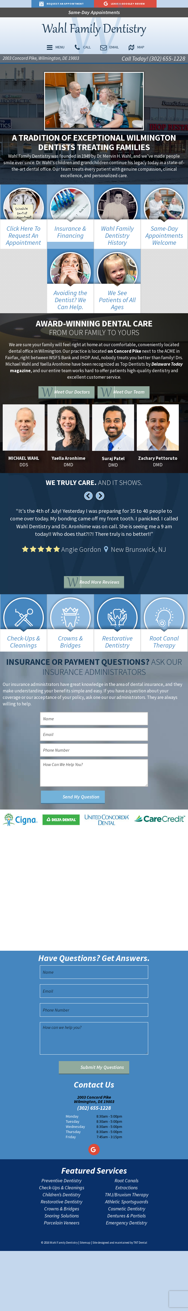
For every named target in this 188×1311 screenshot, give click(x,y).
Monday (72, 1176)
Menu (60, 48)
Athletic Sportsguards (126, 1261)
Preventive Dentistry (61, 1240)
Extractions (126, 1247)
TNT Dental (140, 1302)
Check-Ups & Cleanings (61, 1247)
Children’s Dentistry (61, 1254)
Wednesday (75, 1186)
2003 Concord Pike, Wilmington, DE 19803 (41, 59)
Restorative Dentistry (61, 1261)
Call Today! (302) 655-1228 (153, 59)
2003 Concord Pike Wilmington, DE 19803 (94, 1159)
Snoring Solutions (61, 1275)
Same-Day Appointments (94, 13)
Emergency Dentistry (126, 1282)
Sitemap (85, 1302)
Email (107, 48)
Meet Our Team (135, 393)
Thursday (73, 1191)
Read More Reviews (102, 584)
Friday (71, 1196)
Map (131, 48)
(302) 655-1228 (94, 1167)
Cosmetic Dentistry (126, 1268)
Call (83, 48)
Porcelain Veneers (61, 1282)
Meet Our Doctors (71, 393)
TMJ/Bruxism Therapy (126, 1254)
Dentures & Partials (126, 1275)
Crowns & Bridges (61, 1268)
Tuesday (72, 1181)
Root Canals (126, 1240)
